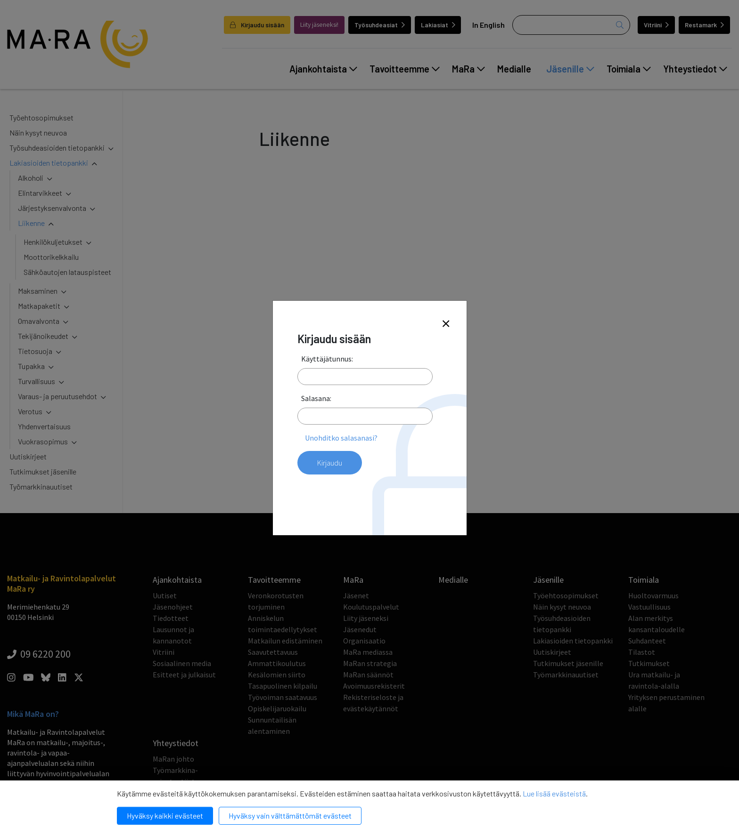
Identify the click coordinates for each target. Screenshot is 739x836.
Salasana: (316, 398)
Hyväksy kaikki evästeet (165, 815)
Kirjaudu (329, 462)
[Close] (446, 324)
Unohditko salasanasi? (341, 437)
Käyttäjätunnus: (327, 358)
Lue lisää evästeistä (554, 793)
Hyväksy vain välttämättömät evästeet (290, 815)
